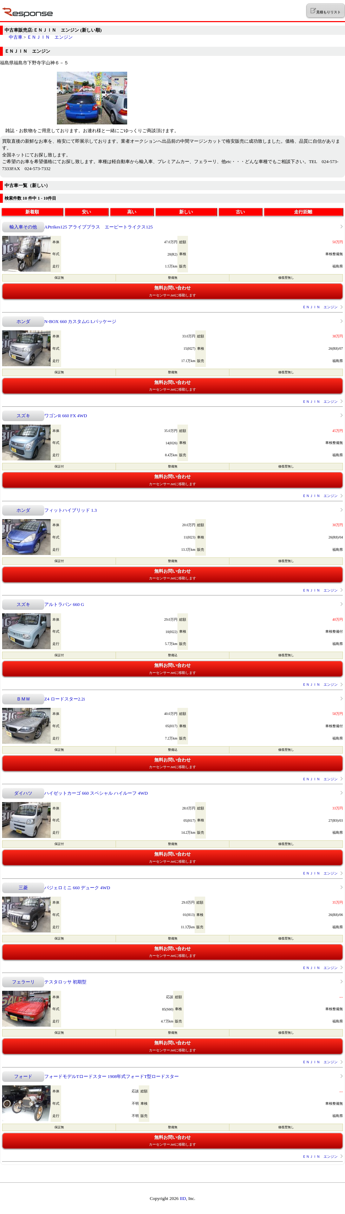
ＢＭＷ (23, 699)
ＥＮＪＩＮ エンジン (50, 37)
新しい (186, 211)
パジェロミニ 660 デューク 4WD (77, 887)
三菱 (23, 887)
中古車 (15, 37)
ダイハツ (23, 793)
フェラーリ (23, 981)
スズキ (23, 415)
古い (240, 211)
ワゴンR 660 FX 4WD (65, 415)
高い (131, 211)
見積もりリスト (325, 11)
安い (86, 211)
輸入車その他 (23, 227)
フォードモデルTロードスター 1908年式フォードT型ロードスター (111, 1076)
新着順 (32, 211)
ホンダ (23, 321)
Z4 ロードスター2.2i (64, 699)
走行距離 (303, 211)
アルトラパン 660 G (64, 604)
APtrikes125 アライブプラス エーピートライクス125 (98, 227)
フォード (23, 1076)
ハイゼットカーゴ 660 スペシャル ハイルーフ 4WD (96, 793)
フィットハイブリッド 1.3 (70, 510)
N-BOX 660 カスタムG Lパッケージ (80, 321)
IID (183, 1198)
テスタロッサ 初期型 (65, 981)
